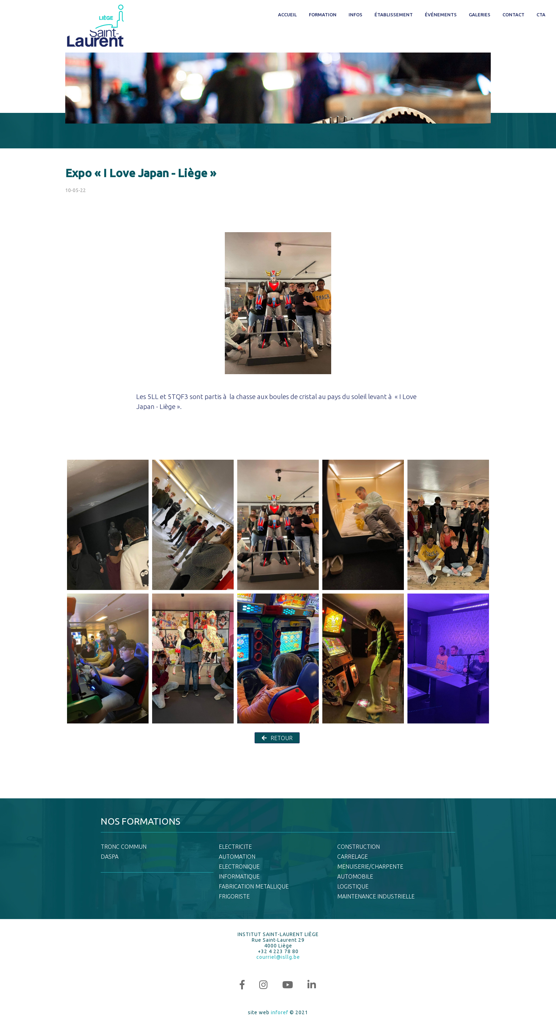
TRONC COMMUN (123, 846)
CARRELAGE (352, 856)
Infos (355, 14)
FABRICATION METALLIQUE (254, 886)
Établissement (393, 14)
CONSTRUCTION (358, 846)
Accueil (287, 14)
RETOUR (277, 738)
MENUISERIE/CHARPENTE (370, 866)
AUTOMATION (237, 856)
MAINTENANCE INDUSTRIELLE (376, 896)
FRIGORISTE (234, 896)
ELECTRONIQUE (239, 866)
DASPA (109, 856)
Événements (441, 14)
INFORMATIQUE (239, 876)
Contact (513, 14)
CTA (540, 14)
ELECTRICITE (235, 846)
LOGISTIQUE (352, 886)
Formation (323, 14)
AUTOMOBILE (355, 876)
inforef (279, 1012)
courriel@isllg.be (278, 957)
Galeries (479, 14)
